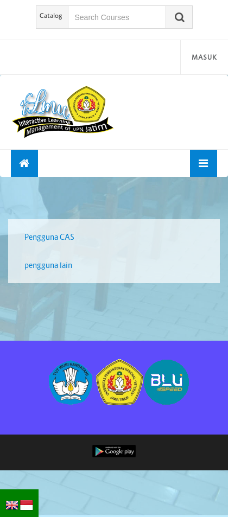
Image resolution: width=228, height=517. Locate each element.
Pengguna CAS (49, 237)
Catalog (51, 15)
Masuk (204, 57)
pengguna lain (48, 265)
